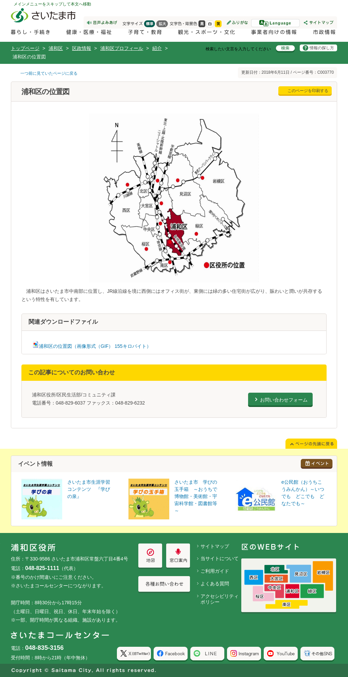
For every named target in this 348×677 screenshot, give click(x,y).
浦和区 (56, 48)
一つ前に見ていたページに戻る (48, 73)
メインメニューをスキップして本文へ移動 (52, 4)
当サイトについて (220, 558)
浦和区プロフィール (121, 48)
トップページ (25, 48)
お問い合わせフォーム (284, 400)
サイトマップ (215, 546)
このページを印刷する (308, 90)
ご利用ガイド (215, 571)
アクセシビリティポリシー (220, 599)
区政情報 (81, 48)
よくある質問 (215, 583)
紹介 (157, 48)
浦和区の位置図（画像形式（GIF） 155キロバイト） (91, 346)
